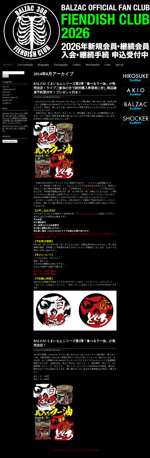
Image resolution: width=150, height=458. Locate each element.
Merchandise (93, 64)
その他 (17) (6, 103)
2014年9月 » (94, 450)
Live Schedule (25, 64)
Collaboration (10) (8, 89)
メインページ (69, 450)
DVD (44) (6, 92)
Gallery (77, 64)
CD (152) (5, 86)
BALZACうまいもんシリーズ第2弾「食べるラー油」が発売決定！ (15, 128)
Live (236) (6, 94)
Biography (43, 64)
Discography (61, 64)
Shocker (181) (7, 100)
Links (108, 64)
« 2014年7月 (56, 450)
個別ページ (65, 97)
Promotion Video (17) (10, 97)
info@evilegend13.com (91, 188)
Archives (6, 136)
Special (119, 64)
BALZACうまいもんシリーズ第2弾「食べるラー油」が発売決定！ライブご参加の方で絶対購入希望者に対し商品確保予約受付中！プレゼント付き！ (75, 88)
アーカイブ (82, 450)
